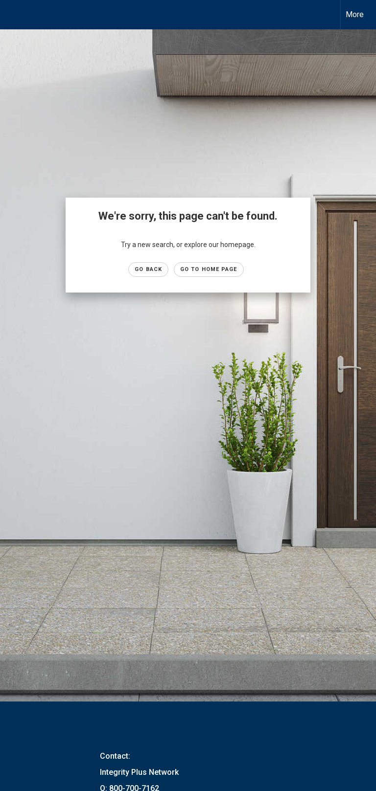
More (355, 14)
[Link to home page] (12, 14)
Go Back (148, 269)
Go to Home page (208, 269)
